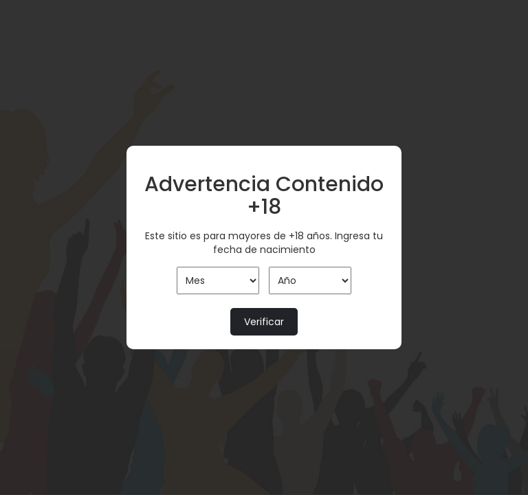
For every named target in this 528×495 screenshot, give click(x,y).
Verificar (264, 322)
